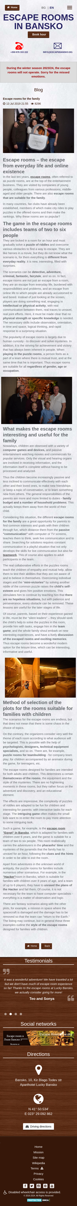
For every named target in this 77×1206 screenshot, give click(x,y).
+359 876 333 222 (19, 52)
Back (47, 946)
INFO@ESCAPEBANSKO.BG (57, 52)
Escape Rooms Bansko (56, 1034)
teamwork (10, 555)
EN (52, 7)
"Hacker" (9, 876)
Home (12, 7)
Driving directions (38, 1126)
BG (44, 7)
